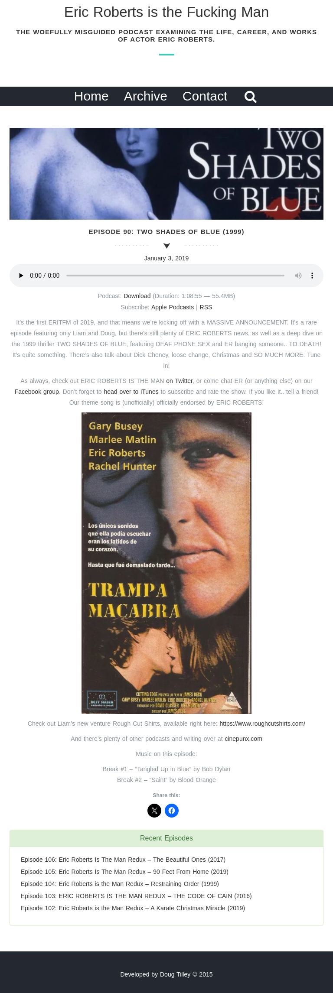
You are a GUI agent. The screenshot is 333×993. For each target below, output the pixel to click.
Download (137, 295)
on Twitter (179, 380)
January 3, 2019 (166, 258)
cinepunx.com (243, 738)
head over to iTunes (132, 391)
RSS (206, 307)
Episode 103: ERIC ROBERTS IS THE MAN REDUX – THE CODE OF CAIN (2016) (136, 895)
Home (91, 96)
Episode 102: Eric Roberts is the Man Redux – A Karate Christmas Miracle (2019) (133, 908)
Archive (145, 96)
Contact (205, 96)
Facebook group (37, 391)
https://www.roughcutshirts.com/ (263, 723)
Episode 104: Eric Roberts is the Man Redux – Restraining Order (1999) (120, 883)
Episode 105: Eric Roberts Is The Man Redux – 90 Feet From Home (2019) (125, 871)
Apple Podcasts (172, 307)
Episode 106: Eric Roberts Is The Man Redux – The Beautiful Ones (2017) (123, 859)
